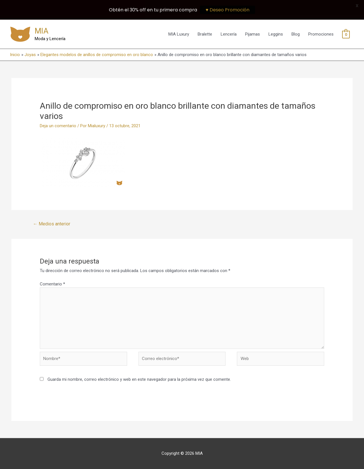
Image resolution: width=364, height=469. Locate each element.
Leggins (275, 34)
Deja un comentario (58, 125)
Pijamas (252, 34)
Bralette (205, 34)
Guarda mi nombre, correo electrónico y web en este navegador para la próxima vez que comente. (139, 379)
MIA (41, 31)
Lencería (229, 34)
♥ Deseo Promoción (227, 10)
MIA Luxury (178, 34)
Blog (295, 34)
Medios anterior (51, 224)
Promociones (321, 34)
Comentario (52, 284)
